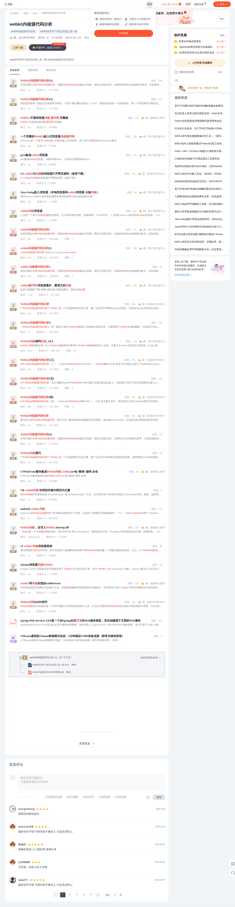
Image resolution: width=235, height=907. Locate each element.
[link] (14, 13)
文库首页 (14, 13)
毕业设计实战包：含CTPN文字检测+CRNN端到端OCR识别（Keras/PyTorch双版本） (200, 129)
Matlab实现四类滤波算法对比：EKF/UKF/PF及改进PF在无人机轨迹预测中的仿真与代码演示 (200, 181)
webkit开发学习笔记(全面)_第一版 (58, 31)
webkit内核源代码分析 (31, 25)
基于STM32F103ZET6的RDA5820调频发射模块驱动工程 (200, 106)
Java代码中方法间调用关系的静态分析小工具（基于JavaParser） (200, 227)
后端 (25, 13)
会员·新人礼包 (171, 4)
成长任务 (200, 3)
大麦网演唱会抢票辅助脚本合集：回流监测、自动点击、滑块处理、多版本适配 (200, 197)
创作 (222, 4)
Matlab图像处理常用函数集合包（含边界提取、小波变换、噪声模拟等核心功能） (200, 249)
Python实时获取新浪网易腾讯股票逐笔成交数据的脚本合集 (200, 121)
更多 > (223, 35)
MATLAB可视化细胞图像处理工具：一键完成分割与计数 (200, 136)
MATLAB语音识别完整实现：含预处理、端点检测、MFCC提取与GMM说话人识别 (200, 242)
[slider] (26, 797)
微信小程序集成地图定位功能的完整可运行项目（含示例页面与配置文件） (200, 212)
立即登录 (124, 33)
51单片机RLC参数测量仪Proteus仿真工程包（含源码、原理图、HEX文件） (200, 144)
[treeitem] (90, 665)
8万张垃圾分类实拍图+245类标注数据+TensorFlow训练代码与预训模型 (200, 234)
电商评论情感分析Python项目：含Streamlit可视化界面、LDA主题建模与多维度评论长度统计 (200, 166)
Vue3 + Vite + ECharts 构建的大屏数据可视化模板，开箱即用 (200, 151)
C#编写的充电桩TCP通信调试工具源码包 (197, 159)
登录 (149, 4)
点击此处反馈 (183, 275)
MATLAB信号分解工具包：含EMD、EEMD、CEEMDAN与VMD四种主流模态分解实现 (200, 174)
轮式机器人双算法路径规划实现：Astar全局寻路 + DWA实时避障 (200, 113)
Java (34, 13)
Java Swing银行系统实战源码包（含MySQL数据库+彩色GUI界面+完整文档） (200, 219)
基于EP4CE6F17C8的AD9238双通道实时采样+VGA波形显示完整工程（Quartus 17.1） (200, 189)
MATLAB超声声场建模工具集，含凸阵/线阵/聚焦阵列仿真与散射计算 (200, 204)
